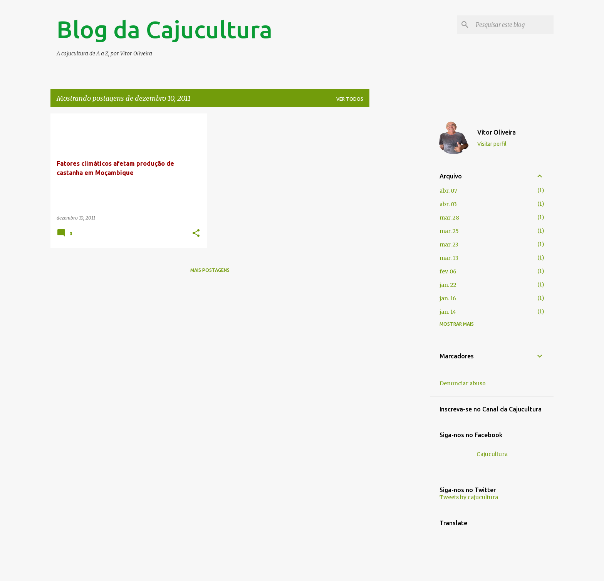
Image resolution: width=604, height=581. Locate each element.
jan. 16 (448, 298)
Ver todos (349, 99)
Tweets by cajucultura (469, 497)
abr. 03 (448, 204)
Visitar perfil (492, 144)
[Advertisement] (399, 228)
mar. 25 (449, 231)
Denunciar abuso (463, 383)
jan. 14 (448, 311)
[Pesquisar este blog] (513, 24)
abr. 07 (448, 190)
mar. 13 (449, 258)
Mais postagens (210, 270)
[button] (196, 233)
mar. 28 (449, 217)
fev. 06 (448, 271)
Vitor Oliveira (496, 132)
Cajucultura (492, 454)
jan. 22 (448, 284)
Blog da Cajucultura (164, 29)
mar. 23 (449, 244)
